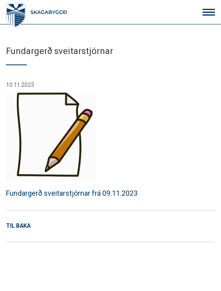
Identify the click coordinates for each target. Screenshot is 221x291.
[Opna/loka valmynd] (209, 12)
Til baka (18, 226)
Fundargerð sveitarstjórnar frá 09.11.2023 (72, 144)
